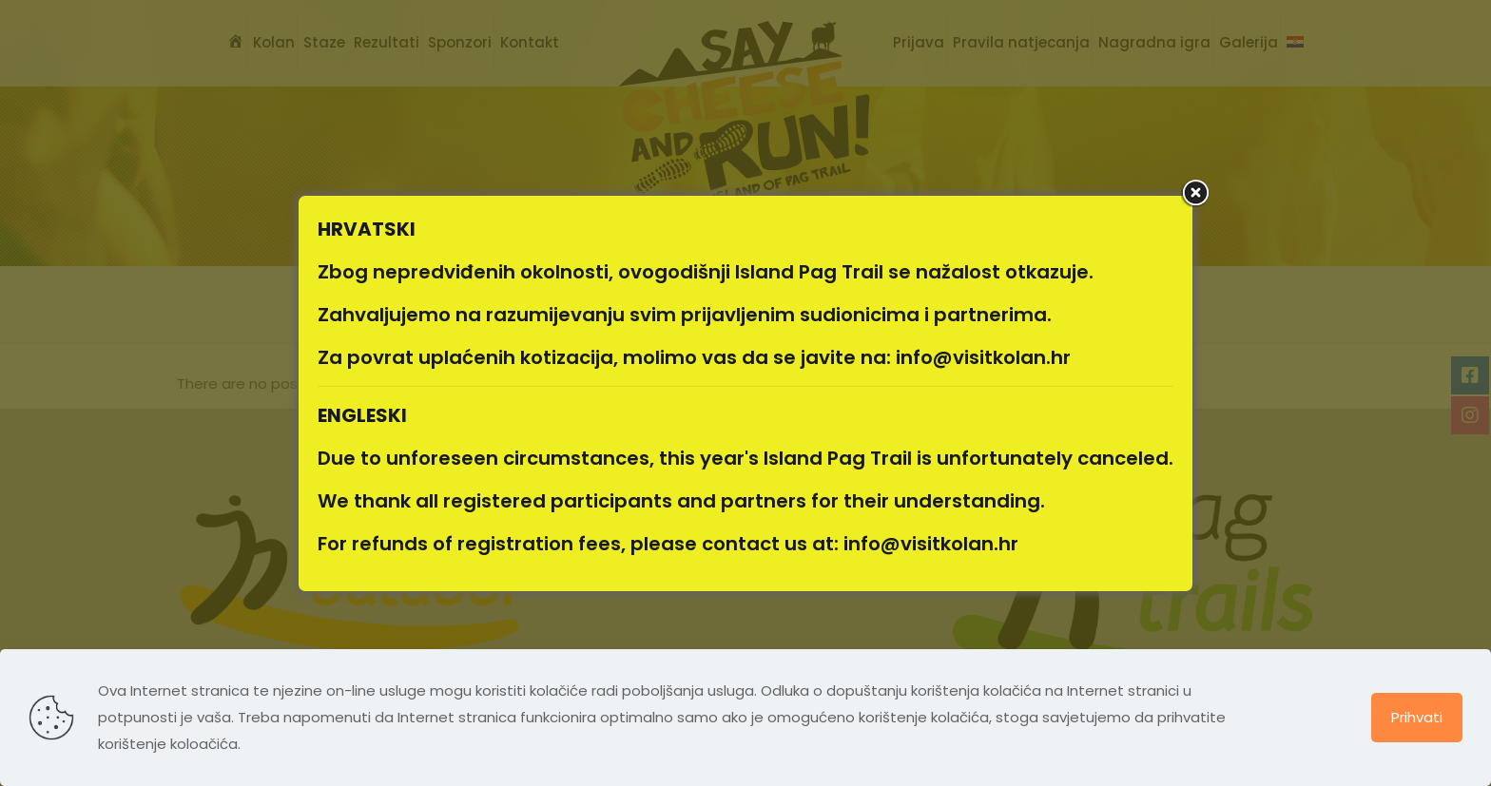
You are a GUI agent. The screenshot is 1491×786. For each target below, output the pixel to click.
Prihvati (1417, 717)
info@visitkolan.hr (983, 357)
